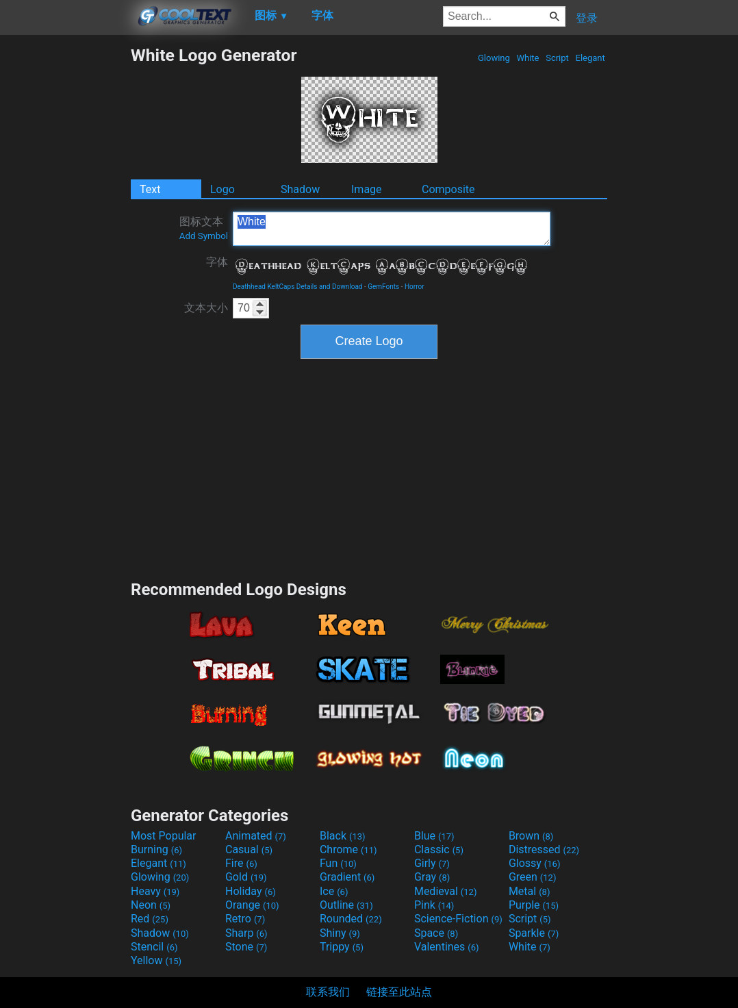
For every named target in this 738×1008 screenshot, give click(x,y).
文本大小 (206, 307)
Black (343, 835)
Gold (246, 876)
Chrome (348, 849)
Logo (222, 189)
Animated (255, 835)
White (527, 58)
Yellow (156, 960)
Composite (448, 189)
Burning (156, 849)
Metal (529, 891)
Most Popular (163, 835)
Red (149, 918)
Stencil (154, 946)
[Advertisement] (65, 250)
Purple (534, 904)
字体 (217, 261)
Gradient (347, 876)
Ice (334, 891)
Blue (434, 835)
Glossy (535, 863)
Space (436, 933)
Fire (241, 863)
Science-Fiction (458, 918)
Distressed (544, 849)
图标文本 (203, 228)
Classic (438, 849)
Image (366, 189)
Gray (432, 876)
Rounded (351, 918)
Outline (346, 904)
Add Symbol (203, 236)
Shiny (340, 933)
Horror (414, 286)
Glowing (494, 58)
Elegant (590, 58)
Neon (150, 904)
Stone (246, 946)
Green (533, 876)
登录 (587, 18)
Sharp (246, 933)
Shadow (300, 189)
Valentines (446, 946)
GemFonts (383, 286)
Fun (338, 863)
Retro (245, 918)
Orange (252, 904)
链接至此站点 (399, 991)
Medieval (445, 891)
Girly (432, 863)
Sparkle (534, 933)
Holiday (250, 891)
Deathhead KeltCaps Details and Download (298, 286)
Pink (434, 904)
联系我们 (328, 991)
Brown (531, 835)
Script (557, 58)
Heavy (155, 891)
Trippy (342, 946)
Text (150, 189)
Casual (248, 849)
